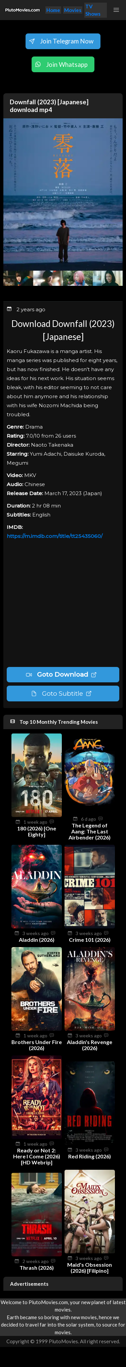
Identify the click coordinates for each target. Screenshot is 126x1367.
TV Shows (92, 10)
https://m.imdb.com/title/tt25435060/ (54, 536)
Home (53, 10)
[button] (116, 10)
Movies (72, 10)
